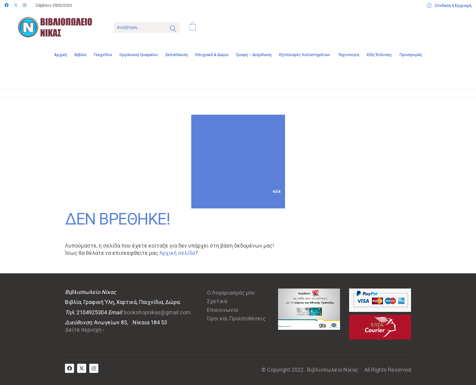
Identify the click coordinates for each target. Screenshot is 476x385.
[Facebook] (69, 368)
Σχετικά (217, 301)
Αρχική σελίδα (177, 253)
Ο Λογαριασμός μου (231, 292)
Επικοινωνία (222, 310)
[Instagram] (93, 368)
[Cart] (193, 27)
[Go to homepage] (59, 27)
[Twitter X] (81, 368)
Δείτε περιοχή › (84, 329)
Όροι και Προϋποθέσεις (236, 318)
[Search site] (173, 29)
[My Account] (449, 5)
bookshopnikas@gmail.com (157, 312)
